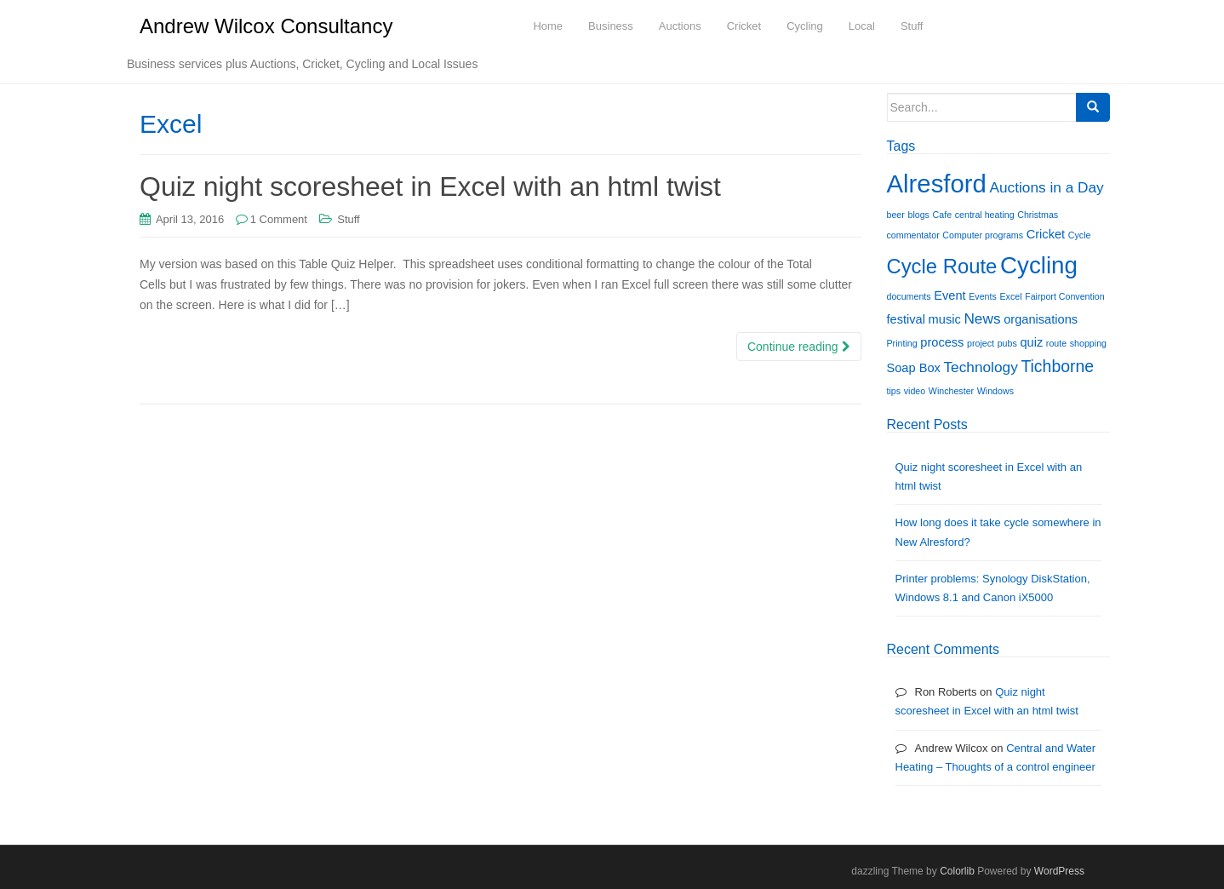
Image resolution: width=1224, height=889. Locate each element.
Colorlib (957, 871)
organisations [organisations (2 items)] (1041, 319)
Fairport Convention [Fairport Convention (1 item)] (1065, 296)
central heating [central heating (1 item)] (985, 214)
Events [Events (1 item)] (983, 296)
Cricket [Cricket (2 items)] (1046, 234)
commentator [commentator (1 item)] (913, 235)
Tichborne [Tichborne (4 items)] (1057, 366)
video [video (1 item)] (914, 391)
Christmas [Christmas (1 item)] (1037, 214)
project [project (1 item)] (980, 343)
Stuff (348, 219)
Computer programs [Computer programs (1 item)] (982, 235)
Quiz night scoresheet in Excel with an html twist (430, 186)
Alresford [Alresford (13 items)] (937, 183)
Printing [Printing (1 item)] (902, 343)
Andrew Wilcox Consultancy (266, 25)
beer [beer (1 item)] (896, 214)
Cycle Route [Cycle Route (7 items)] (942, 266)
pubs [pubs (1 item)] (1007, 343)
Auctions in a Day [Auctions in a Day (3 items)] (1046, 187)
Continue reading (798, 346)
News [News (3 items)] (982, 318)
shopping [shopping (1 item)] (1088, 343)
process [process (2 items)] (942, 342)
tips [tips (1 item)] (894, 391)
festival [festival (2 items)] (906, 319)
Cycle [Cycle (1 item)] (1079, 235)
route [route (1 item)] (1056, 343)
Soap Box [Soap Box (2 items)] (914, 368)
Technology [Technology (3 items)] (980, 367)
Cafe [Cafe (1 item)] (942, 214)
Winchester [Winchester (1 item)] (951, 391)
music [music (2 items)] (945, 319)
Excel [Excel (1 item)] (1010, 296)
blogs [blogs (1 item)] (918, 214)
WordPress (1059, 871)
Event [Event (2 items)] (949, 295)
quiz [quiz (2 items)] (1031, 342)
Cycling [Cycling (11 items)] (1039, 265)
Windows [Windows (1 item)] (995, 391)
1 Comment (278, 219)
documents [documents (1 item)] (909, 296)
